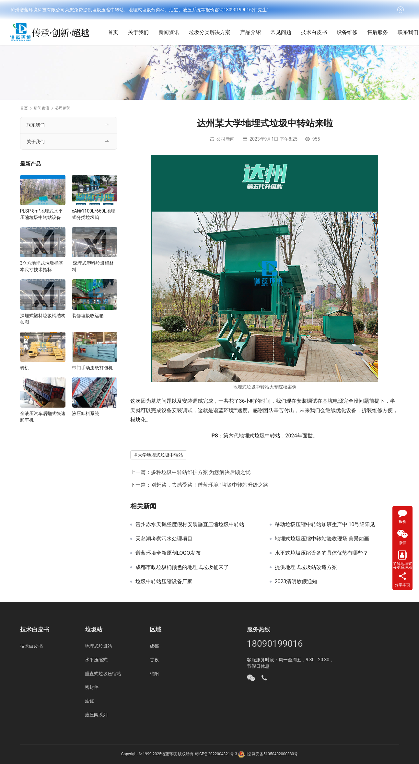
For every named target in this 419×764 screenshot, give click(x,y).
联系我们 (36, 125)
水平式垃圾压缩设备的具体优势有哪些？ (321, 553)
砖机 (24, 367)
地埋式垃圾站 (98, 646)
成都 (154, 646)
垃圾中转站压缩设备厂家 (163, 582)
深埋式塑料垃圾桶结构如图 (42, 319)
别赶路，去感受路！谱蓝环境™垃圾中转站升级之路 (209, 485)
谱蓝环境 (169, 754)
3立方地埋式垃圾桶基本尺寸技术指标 (42, 266)
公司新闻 (225, 139)
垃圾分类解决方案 (213, 32)
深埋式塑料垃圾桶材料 (93, 266)
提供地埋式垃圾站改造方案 (306, 567)
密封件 (92, 687)
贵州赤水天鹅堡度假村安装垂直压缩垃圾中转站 (189, 524)
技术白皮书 (317, 32)
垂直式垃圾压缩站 (103, 673)
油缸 (89, 700)
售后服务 (380, 32)
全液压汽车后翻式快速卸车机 (42, 417)
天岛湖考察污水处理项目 (163, 539)
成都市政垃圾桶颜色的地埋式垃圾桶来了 (182, 567)
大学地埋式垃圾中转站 (160, 454)
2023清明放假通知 (296, 582)
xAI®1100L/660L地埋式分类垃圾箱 (94, 214)
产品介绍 (253, 32)
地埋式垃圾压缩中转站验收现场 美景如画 (322, 539)
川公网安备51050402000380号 (271, 754)
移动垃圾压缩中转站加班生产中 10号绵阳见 (325, 524)
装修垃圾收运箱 (88, 315)
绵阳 (154, 673)
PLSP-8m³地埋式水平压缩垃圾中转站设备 (41, 214)
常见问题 (284, 32)
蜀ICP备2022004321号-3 (215, 754)
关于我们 (141, 32)
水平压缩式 (96, 659)
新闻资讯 (172, 32)
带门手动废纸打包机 (92, 367)
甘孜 (154, 659)
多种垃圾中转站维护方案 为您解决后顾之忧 (201, 472)
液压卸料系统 (85, 413)
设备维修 (350, 32)
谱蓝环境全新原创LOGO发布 (168, 553)
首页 (116, 32)
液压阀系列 (96, 714)
